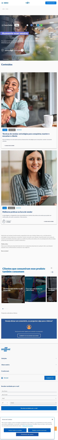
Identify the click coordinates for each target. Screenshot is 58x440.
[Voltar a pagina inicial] (29, 3)
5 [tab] (7, 308)
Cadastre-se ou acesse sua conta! (29, 335)
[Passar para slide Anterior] (52, 268)
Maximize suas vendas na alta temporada (13, 289)
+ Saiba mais (6, 301)
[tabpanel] (13, 289)
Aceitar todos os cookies (15, 430)
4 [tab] (6, 308)
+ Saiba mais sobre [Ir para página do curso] (9, 145)
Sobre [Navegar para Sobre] (13, 59)
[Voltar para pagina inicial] (29, 349)
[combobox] (29, 398)
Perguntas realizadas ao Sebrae (9, 313)
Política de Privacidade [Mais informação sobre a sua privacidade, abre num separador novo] (27, 425)
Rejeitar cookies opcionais (39, 430)
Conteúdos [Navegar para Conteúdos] (6, 59)
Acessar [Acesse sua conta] (6, 378)
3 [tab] (5, 308)
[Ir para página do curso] (29, 99)
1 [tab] (2, 308)
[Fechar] (52, 419)
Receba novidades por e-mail (29, 408)
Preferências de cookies (27, 434)
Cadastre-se (50, 378)
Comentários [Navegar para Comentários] (21, 59)
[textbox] (30, 398)
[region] (27, 428)
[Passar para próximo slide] (52, 272)
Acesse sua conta (51, 2)
